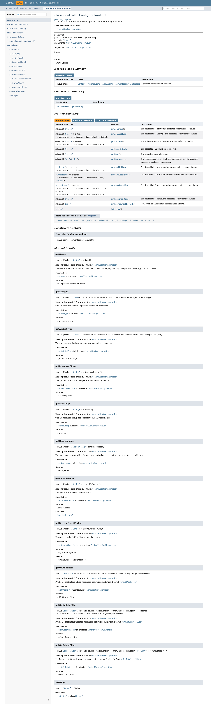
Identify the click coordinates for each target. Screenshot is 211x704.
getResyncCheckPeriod (122, 204)
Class (68, 134)
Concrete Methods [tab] (106, 120)
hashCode (102, 220)
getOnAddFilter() (16, 83)
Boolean (59, 181)
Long (67, 204)
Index (45, 3)
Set (66, 159)
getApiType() (14, 54)
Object (66, 40)
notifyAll (124, 220)
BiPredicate (61, 175)
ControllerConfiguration (68, 29)
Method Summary (15, 33)
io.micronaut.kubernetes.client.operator (23, 8)
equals (67, 220)
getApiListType (118, 134)
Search (52, 3)
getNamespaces (118, 159)
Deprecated (35, 3)
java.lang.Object (62, 19)
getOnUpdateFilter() (18, 87)
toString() (13, 96)
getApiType (116, 141)
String (68, 129)
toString (115, 209)
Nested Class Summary (17, 24)
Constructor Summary (16, 29)
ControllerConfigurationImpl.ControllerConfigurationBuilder (109, 84)
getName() (14, 50)
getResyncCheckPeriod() (20, 79)
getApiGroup (117, 129)
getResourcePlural (120, 199)
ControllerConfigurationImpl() (22, 41)
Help (59, 3)
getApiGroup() (15, 66)
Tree (26, 3)
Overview (10, 3)
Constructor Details (15, 37)
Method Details (13, 45)
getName (115, 154)
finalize (78, 220)
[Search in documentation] (183, 8)
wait (135, 220)
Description (12, 20)
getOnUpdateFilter (120, 185)
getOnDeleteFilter (120, 175)
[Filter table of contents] (32, 14)
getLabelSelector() (17, 75)
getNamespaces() (17, 70)
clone (58, 220)
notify (113, 220)
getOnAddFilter (118, 167)
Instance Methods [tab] (82, 120)
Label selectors (64, 515)
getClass (90, 220)
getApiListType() (16, 58)
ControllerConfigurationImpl (57, 8)
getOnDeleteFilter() (17, 91)
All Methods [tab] (62, 120)
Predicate (60, 167)
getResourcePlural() (18, 62)
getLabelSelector (119, 149)
